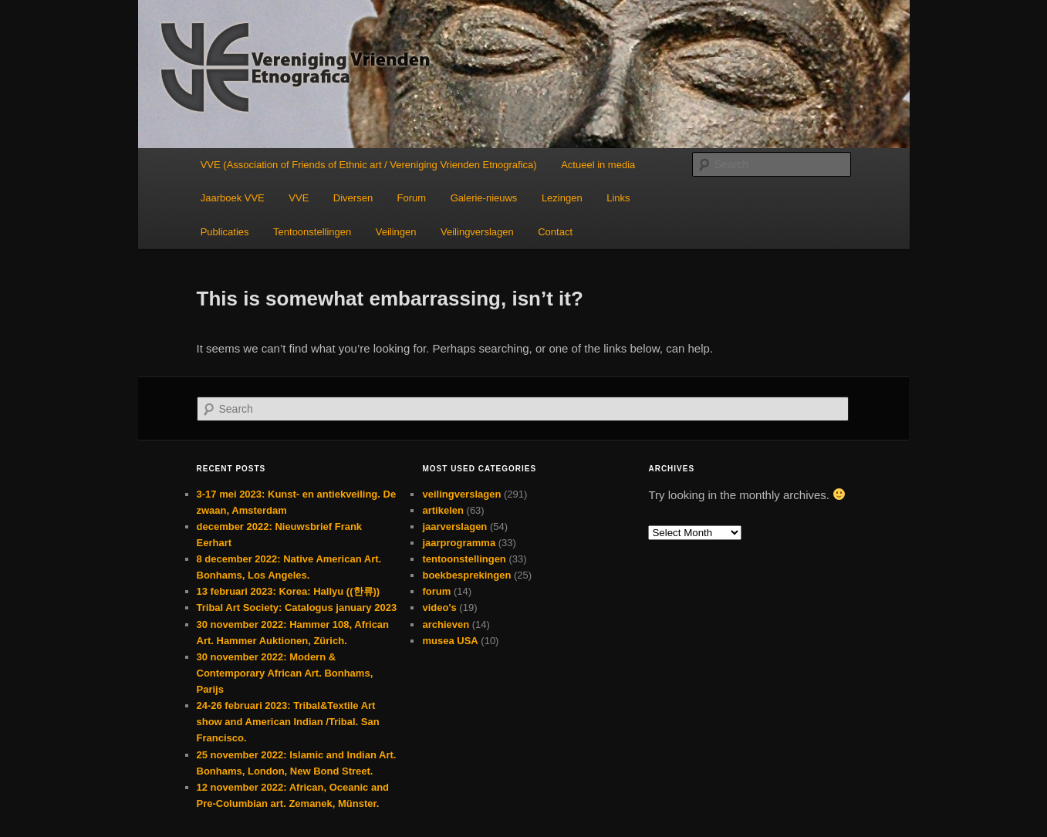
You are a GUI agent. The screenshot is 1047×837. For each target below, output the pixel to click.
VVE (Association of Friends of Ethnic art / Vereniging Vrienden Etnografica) (369, 164)
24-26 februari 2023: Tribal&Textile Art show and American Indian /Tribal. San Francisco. (288, 722)
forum (436, 591)
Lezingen (562, 198)
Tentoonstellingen (312, 232)
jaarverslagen (454, 526)
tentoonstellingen (463, 559)
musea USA (450, 640)
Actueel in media (598, 164)
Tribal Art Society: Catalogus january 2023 (297, 607)
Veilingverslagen (477, 232)
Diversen (353, 198)
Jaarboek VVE (233, 198)
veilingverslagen (461, 494)
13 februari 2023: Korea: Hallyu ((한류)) (288, 591)
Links (618, 198)
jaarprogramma (458, 542)
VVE (299, 198)
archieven (445, 624)
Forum (412, 198)
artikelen (442, 510)
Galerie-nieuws (484, 198)
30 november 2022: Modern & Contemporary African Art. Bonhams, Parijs (285, 673)
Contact (555, 232)
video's (439, 607)
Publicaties (225, 232)
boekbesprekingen (466, 575)
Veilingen (396, 232)
